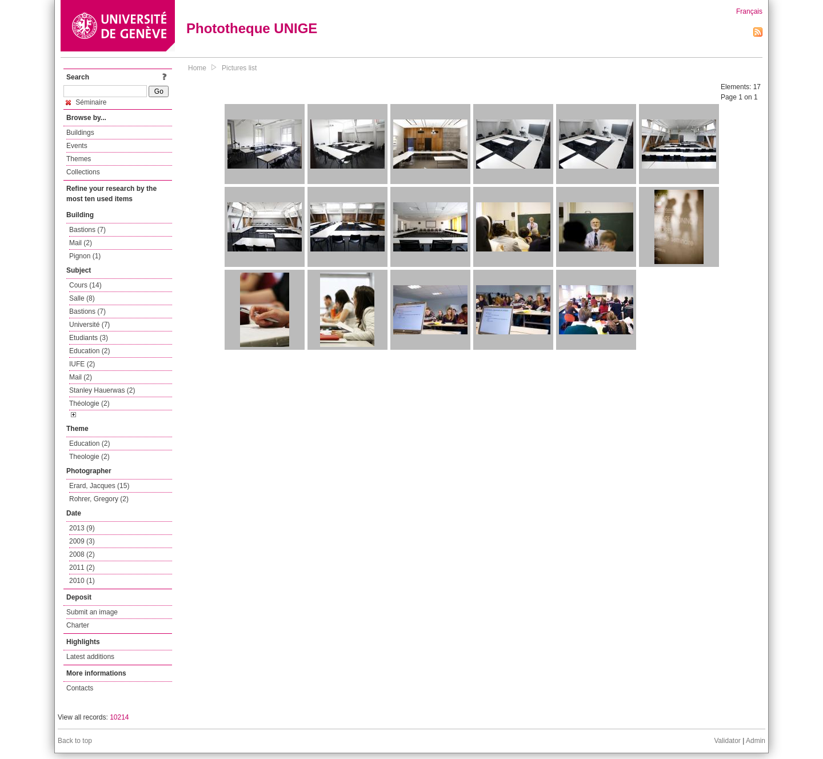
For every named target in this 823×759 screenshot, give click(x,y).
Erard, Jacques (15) (99, 486)
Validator (727, 741)
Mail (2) (80, 243)
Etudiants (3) (88, 338)
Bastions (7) (87, 230)
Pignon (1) (85, 256)
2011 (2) (82, 568)
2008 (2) (82, 554)
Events (76, 146)
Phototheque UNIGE (251, 28)
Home (197, 68)
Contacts (79, 688)
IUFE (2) (82, 364)
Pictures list (239, 68)
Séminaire (86, 102)
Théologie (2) (89, 404)
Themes (78, 159)
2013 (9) (82, 528)
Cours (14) (85, 285)
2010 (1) (82, 581)
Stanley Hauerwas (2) (102, 390)
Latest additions (90, 657)
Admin (755, 741)
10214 (119, 717)
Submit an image (92, 612)
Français (749, 11)
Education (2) (89, 351)
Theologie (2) (89, 457)
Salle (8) (82, 298)
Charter (77, 625)
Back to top (75, 741)
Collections (83, 172)
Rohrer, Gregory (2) (99, 499)
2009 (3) (82, 541)
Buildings (80, 133)
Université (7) (89, 325)
